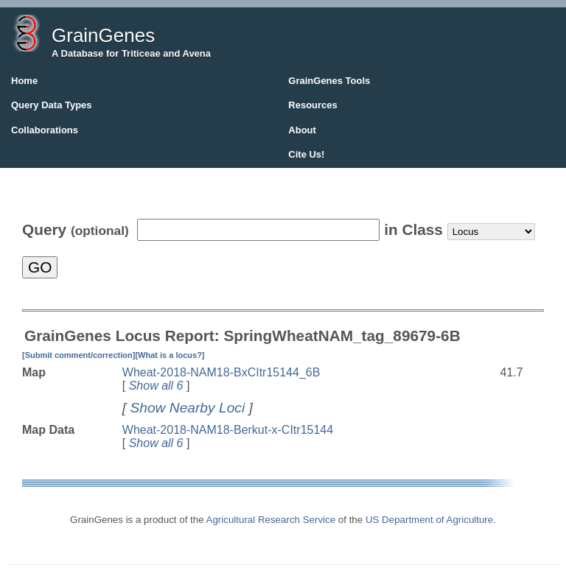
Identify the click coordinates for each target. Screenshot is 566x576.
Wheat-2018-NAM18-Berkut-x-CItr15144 (227, 430)
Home (24, 80)
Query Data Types (51, 104)
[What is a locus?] (169, 355)
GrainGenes (103, 35)
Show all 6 (156, 385)
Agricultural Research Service (271, 519)
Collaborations (44, 130)
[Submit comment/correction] (78, 355)
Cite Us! (306, 154)
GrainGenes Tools (329, 80)
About (302, 130)
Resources (312, 104)
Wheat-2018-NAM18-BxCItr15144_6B (221, 372)
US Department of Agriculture (429, 519)
